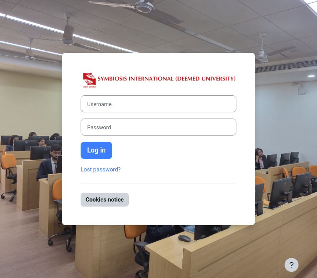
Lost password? (101, 169)
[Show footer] (291, 265)
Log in (96, 150)
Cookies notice (105, 199)
